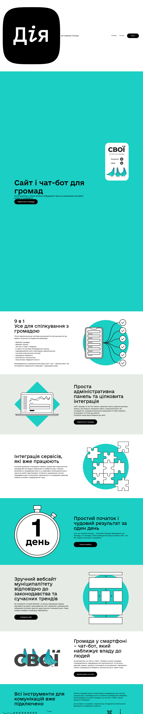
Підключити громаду (25, 202)
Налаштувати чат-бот (85, 674)
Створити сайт (26, 617)
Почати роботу (85, 544)
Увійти (133, 36)
